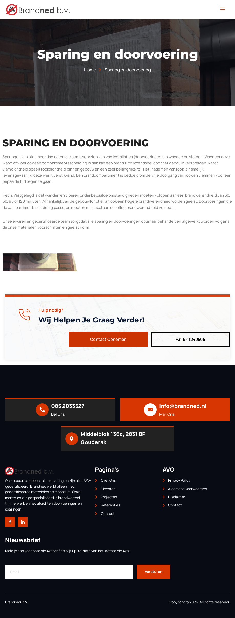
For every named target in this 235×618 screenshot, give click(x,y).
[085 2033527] (42, 409)
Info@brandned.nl (182, 405)
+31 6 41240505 (190, 339)
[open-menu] (223, 10)
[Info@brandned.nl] (150, 409)
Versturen (153, 571)
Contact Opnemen (108, 339)
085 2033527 (67, 405)
